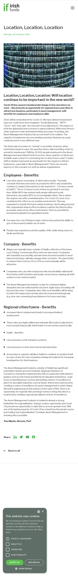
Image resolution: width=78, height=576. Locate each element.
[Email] (27, 437)
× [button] (43, 511)
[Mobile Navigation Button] (73, 8)
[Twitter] (21, 437)
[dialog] (25, 540)
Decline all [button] (34, 562)
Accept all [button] (14, 562)
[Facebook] (33, 437)
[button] (25, 568)
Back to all (12, 450)
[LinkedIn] (15, 437)
